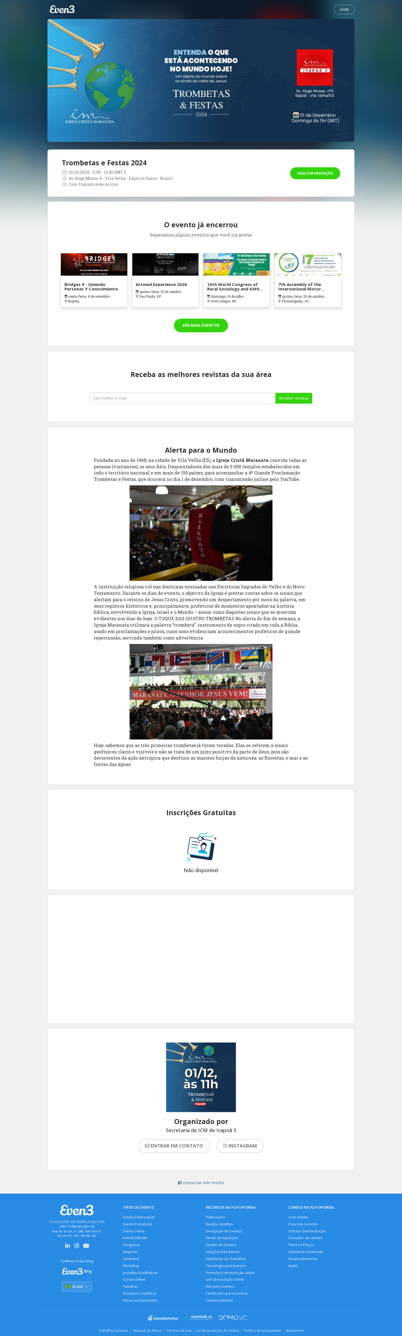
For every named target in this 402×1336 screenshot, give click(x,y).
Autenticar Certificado (306, 1253)
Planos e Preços (301, 1245)
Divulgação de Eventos (224, 1231)
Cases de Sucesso (303, 1224)
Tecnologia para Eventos (226, 1267)
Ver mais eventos (201, 325)
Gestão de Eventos (221, 1245)
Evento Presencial (137, 1224)
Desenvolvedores (303, 1260)
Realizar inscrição (315, 173)
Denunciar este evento (201, 1182)
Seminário (131, 1260)
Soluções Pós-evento (223, 1253)
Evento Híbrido (135, 1238)
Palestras (130, 1288)
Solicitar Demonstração (307, 1231)
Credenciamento (220, 1302)
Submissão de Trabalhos (226, 1260)
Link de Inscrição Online (225, 1281)
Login (344, 9)
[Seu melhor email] (183, 398)
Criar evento (298, 1217)
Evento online (134, 1231)
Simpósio (130, 1253)
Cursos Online (134, 1281)
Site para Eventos (220, 1288)
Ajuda (293, 1267)
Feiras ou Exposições (140, 1302)
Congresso (132, 1245)
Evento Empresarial (139, 1217)
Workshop (131, 1267)
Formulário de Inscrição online (231, 1274)
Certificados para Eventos (227, 1295)
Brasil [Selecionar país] (76, 1286)
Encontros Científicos (140, 1295)
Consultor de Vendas (305, 1238)
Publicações (216, 1217)
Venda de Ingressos (222, 1238)
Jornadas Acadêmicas (140, 1274)
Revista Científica (219, 1224)
